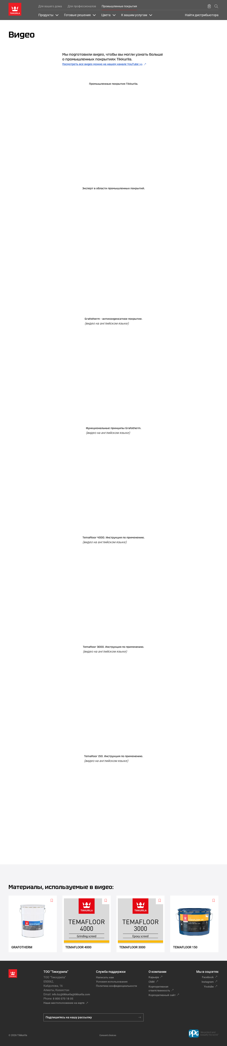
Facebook (208, 977)
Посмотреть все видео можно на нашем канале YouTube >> (102, 64)
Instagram (208, 981)
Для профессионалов (82, 6)
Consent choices (107, 1035)
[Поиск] (216, 6)
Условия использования (111, 981)
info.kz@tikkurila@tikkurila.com (71, 994)
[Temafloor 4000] (88, 924)
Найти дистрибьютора (201, 15)
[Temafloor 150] (196, 924)
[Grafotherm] (34, 924)
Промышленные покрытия (119, 6)
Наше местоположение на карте (63, 1003)
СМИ (152, 981)
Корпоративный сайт (162, 995)
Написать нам (105, 977)
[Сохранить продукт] (209, 6)
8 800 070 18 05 (63, 998)
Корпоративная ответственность (159, 988)
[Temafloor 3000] (142, 924)
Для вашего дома (50, 6)
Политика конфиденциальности (116, 986)
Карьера (154, 977)
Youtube (209, 986)
